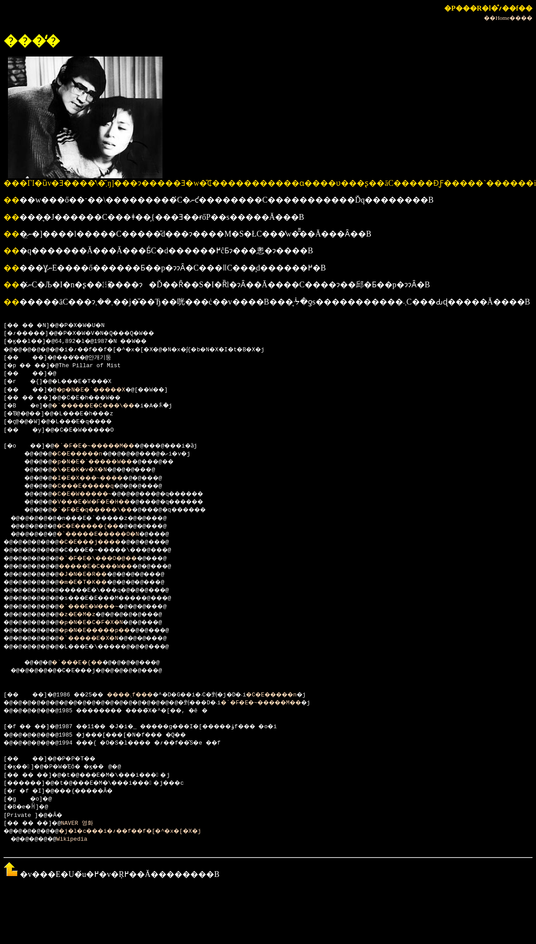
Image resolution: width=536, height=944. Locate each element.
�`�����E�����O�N (110, 534)
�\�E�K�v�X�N (86, 470)
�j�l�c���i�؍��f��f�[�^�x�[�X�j (146, 831)
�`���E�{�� (84, 663)
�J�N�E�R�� (93, 575)
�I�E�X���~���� (96, 478)
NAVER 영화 (85, 823)
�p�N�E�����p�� (106, 631)
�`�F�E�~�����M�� (105, 446)
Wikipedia (77, 839)
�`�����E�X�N (99, 639)
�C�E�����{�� (98, 526)
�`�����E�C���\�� (103, 406)
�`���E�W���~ (99, 607)
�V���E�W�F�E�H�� (100, 502)
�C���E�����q (91, 486)
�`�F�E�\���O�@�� (110, 559)
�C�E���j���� (101, 542)
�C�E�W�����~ (89, 494)
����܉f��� (144, 695)
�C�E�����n (84, 454)
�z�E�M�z (86, 615)
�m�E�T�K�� (93, 583)
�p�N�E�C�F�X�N (101, 623)
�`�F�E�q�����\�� (101, 510)
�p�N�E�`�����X (101, 390)
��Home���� (508, 18)
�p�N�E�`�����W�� (101, 462)
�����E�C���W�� (108, 567)
